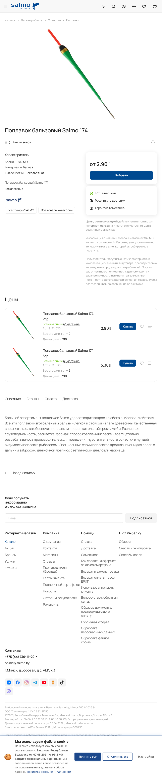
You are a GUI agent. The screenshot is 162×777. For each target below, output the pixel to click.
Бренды (10, 555)
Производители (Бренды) (55, 569)
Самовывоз (89, 555)
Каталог (11, 541)
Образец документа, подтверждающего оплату (96, 611)
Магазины (50, 555)
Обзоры (125, 541)
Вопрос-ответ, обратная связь (99, 599)
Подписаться (141, 518)
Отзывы (33, 398)
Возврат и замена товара (100, 571)
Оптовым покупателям (60, 598)
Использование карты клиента (97, 589)
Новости (49, 591)
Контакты (50, 548)
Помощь (87, 533)
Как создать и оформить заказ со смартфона (99, 563)
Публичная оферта (95, 622)
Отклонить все (117, 756)
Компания (51, 533)
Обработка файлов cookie (95, 640)
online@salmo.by (17, 663)
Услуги (10, 561)
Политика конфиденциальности (49, 772)
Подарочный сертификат (61, 584)
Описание (13, 398)
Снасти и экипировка (135, 548)
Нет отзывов (22, 142)
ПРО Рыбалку (130, 533)
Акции (9, 548)
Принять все (88, 756)
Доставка (70, 398)
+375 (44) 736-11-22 (19, 657)
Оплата (51, 398)
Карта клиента (54, 578)
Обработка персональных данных (98, 630)
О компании (52, 541)
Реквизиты (51, 604)
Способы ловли (130, 555)
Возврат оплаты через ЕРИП (98, 579)
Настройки (146, 756)
